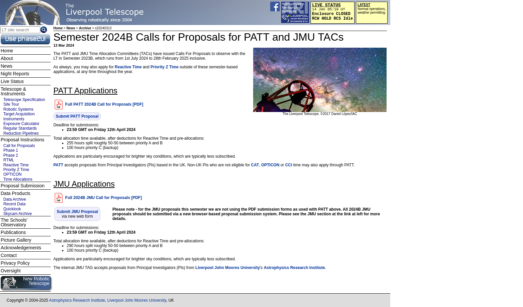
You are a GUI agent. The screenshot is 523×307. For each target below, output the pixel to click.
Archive (85, 28)
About (7, 58)
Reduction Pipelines (21, 133)
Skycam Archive (17, 213)
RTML (8, 160)
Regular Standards (20, 128)
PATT (58, 165)
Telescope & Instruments (13, 91)
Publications (13, 232)
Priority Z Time (164, 67)
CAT (255, 165)
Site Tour (11, 104)
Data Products (15, 193)
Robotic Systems (18, 109)
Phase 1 (10, 150)
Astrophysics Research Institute (294, 267)
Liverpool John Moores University (227, 267)
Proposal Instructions (22, 139)
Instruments (13, 119)
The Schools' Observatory (14, 222)
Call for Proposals (19, 145)
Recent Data (14, 204)
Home (58, 28)
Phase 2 (10, 155)
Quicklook (12, 209)
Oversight (11, 270)
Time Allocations (17, 179)
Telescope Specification (24, 99)
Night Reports (15, 73)
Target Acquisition (19, 114)
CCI (288, 165)
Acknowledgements (21, 247)
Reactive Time (128, 67)
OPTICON (270, 165)
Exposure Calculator (21, 123)
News (70, 28)
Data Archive (14, 199)
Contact (9, 255)
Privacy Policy (15, 263)
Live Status (12, 81)
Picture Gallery (16, 240)
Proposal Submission (23, 185)
